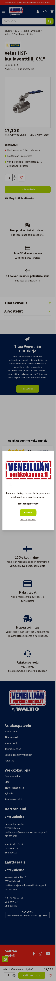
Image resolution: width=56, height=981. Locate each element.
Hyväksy (28, 512)
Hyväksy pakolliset (28, 519)
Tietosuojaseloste (28, 504)
